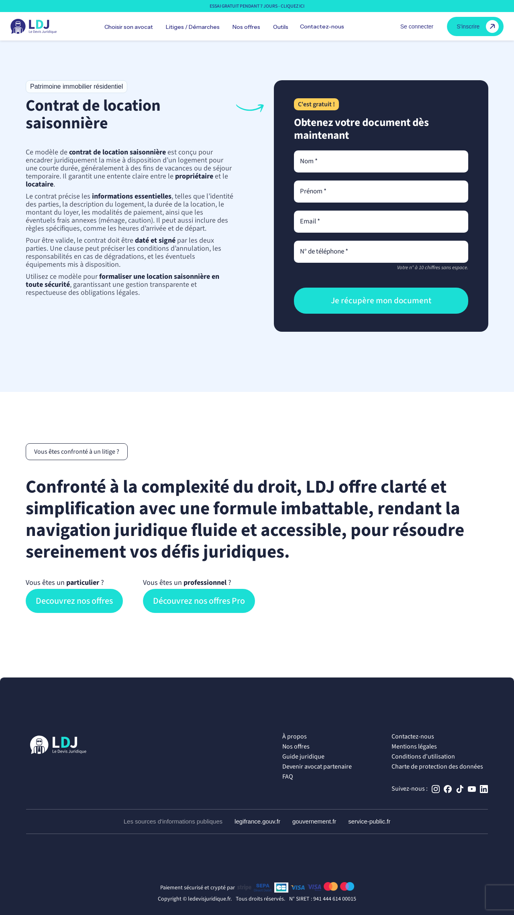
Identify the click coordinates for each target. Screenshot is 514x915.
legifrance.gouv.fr (257, 821)
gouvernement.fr (314, 821)
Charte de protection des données (437, 767)
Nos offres (296, 747)
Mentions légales (414, 747)
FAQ (287, 777)
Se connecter (417, 26)
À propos (294, 736)
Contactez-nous (322, 26)
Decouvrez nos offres (74, 600)
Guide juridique (303, 757)
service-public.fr (369, 821)
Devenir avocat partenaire (317, 767)
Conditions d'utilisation (423, 757)
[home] (33, 26)
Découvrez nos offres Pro (199, 600)
